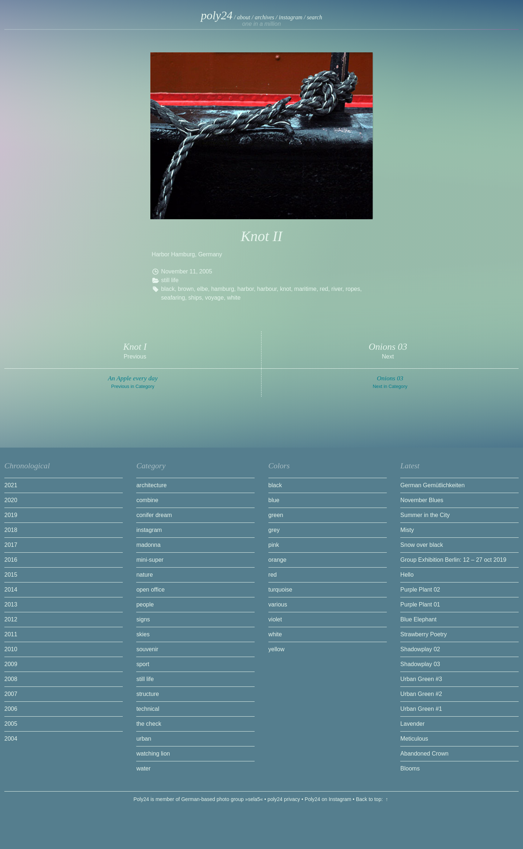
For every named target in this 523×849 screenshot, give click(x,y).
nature (144, 575)
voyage (214, 298)
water (143, 768)
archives (264, 17)
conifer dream (154, 515)
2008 (10, 679)
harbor (246, 289)
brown (186, 289)
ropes (352, 289)
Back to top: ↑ (373, 799)
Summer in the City (425, 515)
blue (273, 500)
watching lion (153, 753)
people (145, 604)
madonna (148, 545)
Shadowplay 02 (420, 649)
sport (142, 664)
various (277, 604)
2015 (10, 575)
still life (170, 280)
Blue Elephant (418, 619)
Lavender (412, 724)
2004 (10, 739)
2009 (10, 664)
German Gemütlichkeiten (432, 485)
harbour (267, 289)
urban (143, 739)
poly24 (216, 15)
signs (143, 619)
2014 (10, 589)
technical (147, 709)
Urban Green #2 (421, 694)
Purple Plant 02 (420, 589)
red (324, 289)
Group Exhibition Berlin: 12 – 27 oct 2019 (453, 560)
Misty (407, 530)
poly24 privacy (284, 799)
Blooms (409, 768)
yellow (276, 649)
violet (275, 619)
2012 (10, 619)
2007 (10, 694)
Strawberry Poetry (423, 634)
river (336, 289)
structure (147, 694)
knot (285, 289)
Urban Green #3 (421, 679)
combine (147, 500)
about (243, 17)
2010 (10, 649)
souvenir (147, 649)
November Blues (421, 500)
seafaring (173, 298)
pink (273, 545)
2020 (10, 500)
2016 (10, 560)
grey (274, 530)
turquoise (280, 589)
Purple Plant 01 (420, 604)
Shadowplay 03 (420, 664)
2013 (10, 604)
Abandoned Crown (424, 753)
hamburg (222, 289)
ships (195, 298)
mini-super (149, 560)
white (233, 298)
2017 (10, 545)
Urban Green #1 (421, 709)
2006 (10, 709)
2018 (10, 530)
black (168, 289)
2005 (205, 271)
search (314, 17)
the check (148, 724)
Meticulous (414, 739)
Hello (406, 575)
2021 (10, 485)
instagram (291, 17)
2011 (10, 634)
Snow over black (421, 545)
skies (142, 634)
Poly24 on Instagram (328, 799)
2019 (10, 515)
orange (277, 560)
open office (150, 589)
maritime (305, 289)
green (275, 515)
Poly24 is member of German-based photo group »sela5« (198, 799)
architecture (151, 485)
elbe (202, 289)
